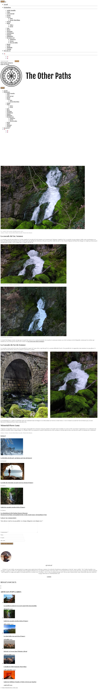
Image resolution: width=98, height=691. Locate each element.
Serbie (8, 46)
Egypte (9, 15)
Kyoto (11, 26)
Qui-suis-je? (7, 50)
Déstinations (7, 7)
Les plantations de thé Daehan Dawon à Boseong (14, 513)
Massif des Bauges (27, 232)
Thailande (9, 47)
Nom (2, 536)
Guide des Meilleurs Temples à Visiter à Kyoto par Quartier (20, 683)
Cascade (20, 232)
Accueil (6, 4)
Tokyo (11, 25)
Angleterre (13, 39)
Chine (8, 12)
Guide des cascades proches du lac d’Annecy (13, 507)
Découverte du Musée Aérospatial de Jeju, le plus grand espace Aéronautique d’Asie (24, 515)
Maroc (8, 30)
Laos (8, 28)
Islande (9, 21)
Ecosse (12, 41)
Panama (9, 34)
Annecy (2, 232)
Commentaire (4, 534)
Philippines (10, 36)
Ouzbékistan (10, 33)
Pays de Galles (14, 42)
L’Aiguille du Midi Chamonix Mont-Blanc (15, 668)
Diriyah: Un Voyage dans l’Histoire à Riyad (15, 653)
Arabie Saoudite (11, 10)
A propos (49, 578)
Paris (11, 18)
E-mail (2, 539)
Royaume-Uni (10, 38)
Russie (8, 44)
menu (2, 1)
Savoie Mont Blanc (15, 20)
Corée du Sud (10, 13)
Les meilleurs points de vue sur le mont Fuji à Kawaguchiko (20, 607)
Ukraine (9, 49)
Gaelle (4, 231)
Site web (3, 542)
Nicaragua (9, 31)
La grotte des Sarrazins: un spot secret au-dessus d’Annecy (17, 482)
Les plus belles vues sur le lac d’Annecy (14, 638)
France (9, 17)
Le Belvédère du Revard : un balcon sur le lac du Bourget (16, 458)
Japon (8, 23)
